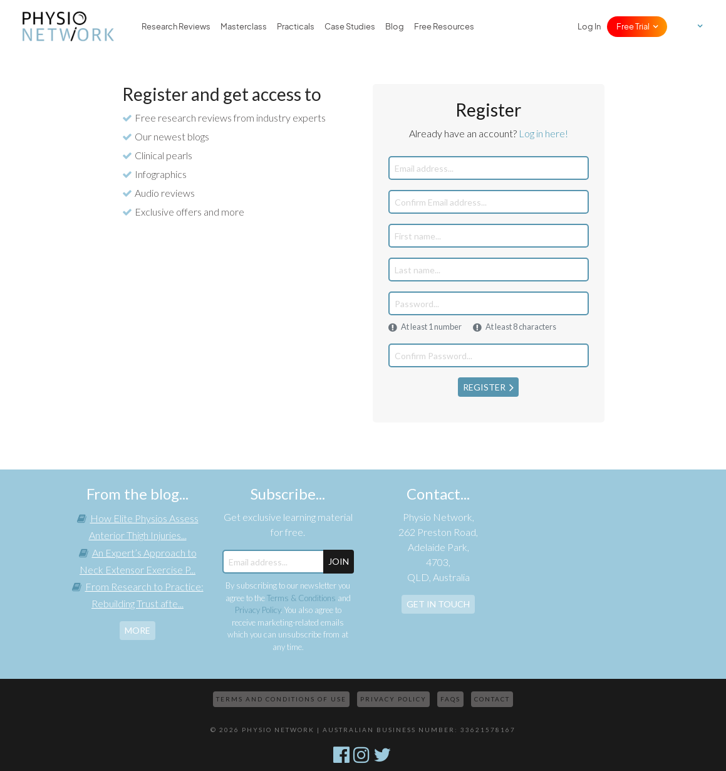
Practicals (295, 26)
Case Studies (349, 26)
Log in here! (543, 133)
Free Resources (444, 26)
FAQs (450, 699)
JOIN (338, 561)
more (137, 630)
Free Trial (633, 26)
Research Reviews (176, 26)
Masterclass (243, 26)
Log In (589, 26)
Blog (394, 26)
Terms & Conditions (301, 598)
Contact (492, 699)
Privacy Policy (258, 610)
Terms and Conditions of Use (281, 699)
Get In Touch (438, 604)
